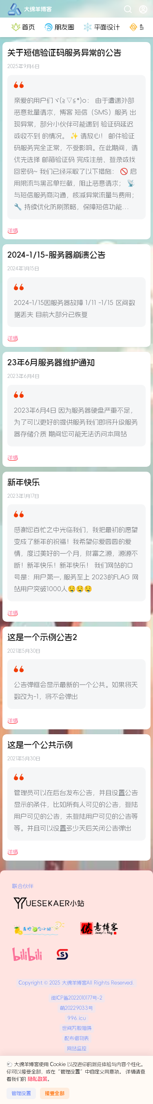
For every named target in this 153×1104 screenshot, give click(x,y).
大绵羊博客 (73, 982)
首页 (22, 27)
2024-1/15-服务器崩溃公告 (56, 255)
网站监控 (76, 1048)
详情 (12, 230)
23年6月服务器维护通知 (51, 362)
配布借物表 (76, 1038)
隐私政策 (37, 1079)
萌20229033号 (76, 1008)
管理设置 (21, 1093)
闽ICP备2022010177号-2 (76, 998)
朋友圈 (58, 27)
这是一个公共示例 (40, 745)
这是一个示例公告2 (42, 637)
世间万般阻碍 (76, 1028)
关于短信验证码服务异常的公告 (64, 53)
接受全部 (54, 1093)
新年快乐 (23, 482)
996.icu (76, 1018)
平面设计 (101, 27)
